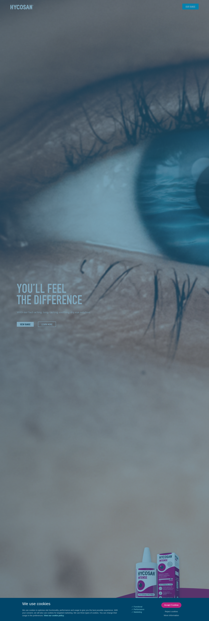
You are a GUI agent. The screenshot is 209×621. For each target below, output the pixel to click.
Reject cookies (171, 611)
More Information (171, 615)
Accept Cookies (171, 605)
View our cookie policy (54, 615)
